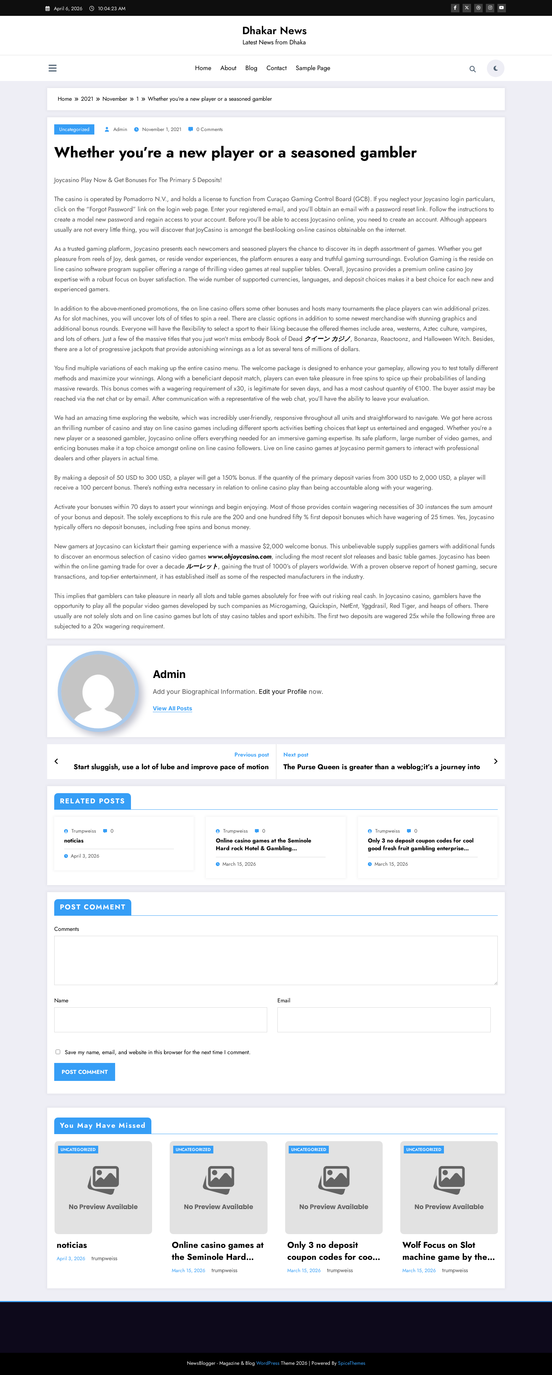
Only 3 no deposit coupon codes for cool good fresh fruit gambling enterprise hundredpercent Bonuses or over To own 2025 (421, 845)
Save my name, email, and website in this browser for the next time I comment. (158, 1052)
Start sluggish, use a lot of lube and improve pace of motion (171, 767)
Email (383, 1014)
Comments (276, 955)
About (228, 68)
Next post (295, 754)
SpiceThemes (351, 1363)
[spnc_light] (495, 68)
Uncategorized (74, 129)
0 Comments (209, 129)
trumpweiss (83, 830)
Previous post (251, 754)
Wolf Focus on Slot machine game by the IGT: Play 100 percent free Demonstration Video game (445, 1251)
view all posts (172, 708)
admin (120, 129)
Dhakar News (274, 30)
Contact (276, 68)
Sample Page (313, 68)
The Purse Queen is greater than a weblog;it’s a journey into (381, 767)
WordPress (268, 1363)
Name (160, 1014)
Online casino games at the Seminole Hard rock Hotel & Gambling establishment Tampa (263, 845)
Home (203, 68)
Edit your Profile (283, 691)
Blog (251, 68)
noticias (73, 841)
